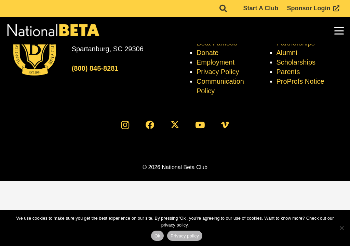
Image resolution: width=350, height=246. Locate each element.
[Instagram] (125, 125)
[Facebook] (150, 125)
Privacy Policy (218, 72)
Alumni (287, 52)
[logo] (52, 30)
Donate (208, 52)
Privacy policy (185, 235)
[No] (341, 227)
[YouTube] (200, 125)
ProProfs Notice (300, 81)
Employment (215, 62)
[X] (175, 125)
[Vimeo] (225, 125)
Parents (288, 72)
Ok (157, 235)
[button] (339, 31)
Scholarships (296, 62)
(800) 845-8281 (95, 68)
